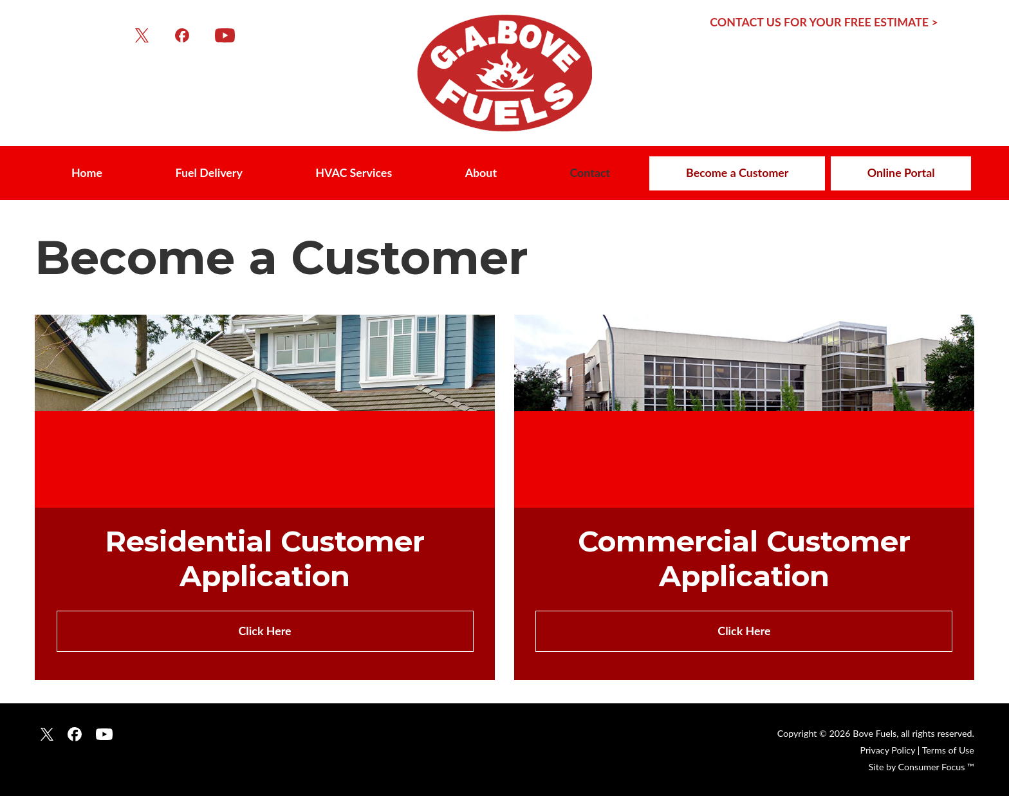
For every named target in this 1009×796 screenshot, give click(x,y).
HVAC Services (353, 172)
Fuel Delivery (208, 172)
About (481, 172)
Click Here (265, 631)
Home (86, 172)
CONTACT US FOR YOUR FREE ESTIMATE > (824, 22)
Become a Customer (737, 172)
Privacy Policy (887, 750)
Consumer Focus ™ (936, 766)
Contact (589, 172)
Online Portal (901, 172)
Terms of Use (948, 750)
